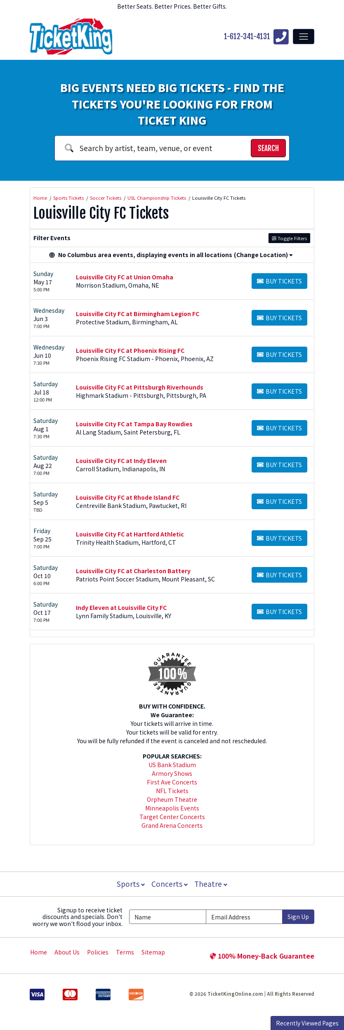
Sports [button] (129, 884)
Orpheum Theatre (172, 799)
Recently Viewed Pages (307, 1023)
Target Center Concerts (172, 817)
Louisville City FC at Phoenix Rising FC (130, 350)
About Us (67, 952)
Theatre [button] (212, 884)
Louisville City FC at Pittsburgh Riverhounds (139, 387)
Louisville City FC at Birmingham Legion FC (137, 313)
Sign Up (298, 916)
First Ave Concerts (172, 782)
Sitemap (153, 952)
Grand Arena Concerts (172, 825)
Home (38, 952)
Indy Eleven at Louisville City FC (121, 607)
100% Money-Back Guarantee (262, 956)
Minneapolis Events (172, 808)
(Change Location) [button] (263, 254)
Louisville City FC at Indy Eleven (121, 460)
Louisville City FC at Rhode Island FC (127, 497)
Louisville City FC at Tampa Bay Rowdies (134, 424)
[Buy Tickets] (279, 281)
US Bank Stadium (172, 765)
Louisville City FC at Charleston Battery (133, 571)
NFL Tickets (172, 791)
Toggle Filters (289, 238)
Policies (97, 952)
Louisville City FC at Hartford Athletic (130, 534)
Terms (125, 952)
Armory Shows (172, 773)
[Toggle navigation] (303, 36)
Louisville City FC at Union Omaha (124, 277)
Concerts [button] (169, 884)
